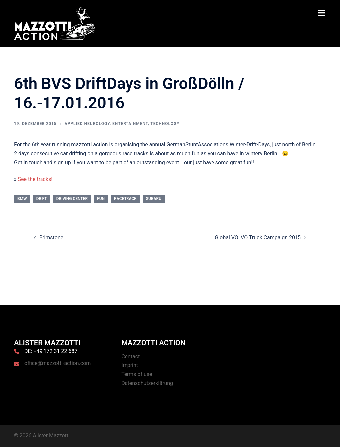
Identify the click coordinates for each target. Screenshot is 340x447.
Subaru (153, 198)
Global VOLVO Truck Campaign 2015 (258, 237)
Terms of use (136, 374)
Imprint (129, 365)
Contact (130, 356)
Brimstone (51, 237)
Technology (164, 123)
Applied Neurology (87, 123)
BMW (22, 198)
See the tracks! (35, 179)
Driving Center (72, 198)
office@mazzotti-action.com (57, 363)
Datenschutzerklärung (147, 383)
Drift (41, 198)
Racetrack (125, 198)
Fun (101, 198)
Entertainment (130, 123)
